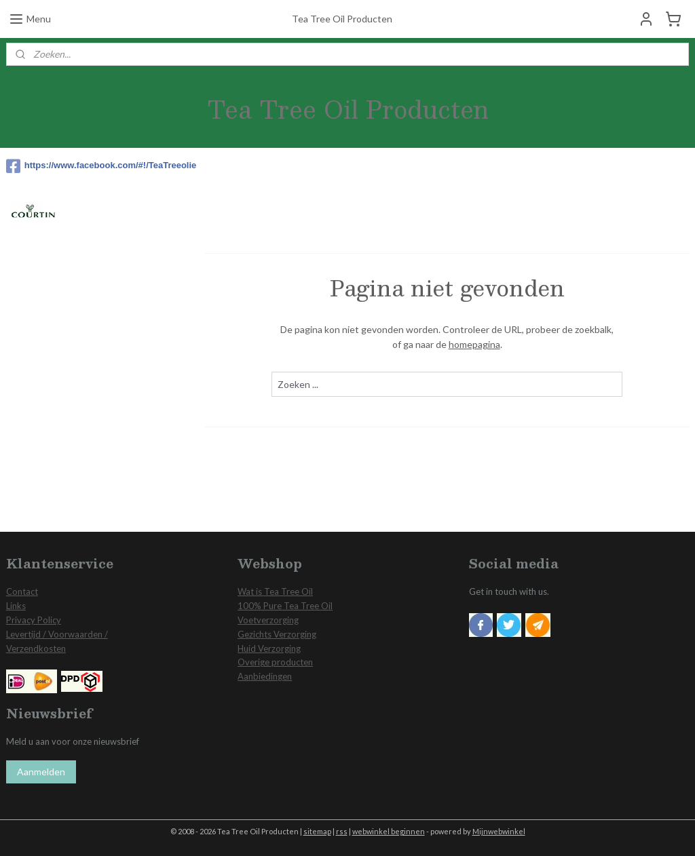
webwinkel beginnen (388, 831)
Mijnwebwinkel (498, 831)
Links (16, 605)
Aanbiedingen (265, 676)
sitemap (317, 831)
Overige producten (275, 662)
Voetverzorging (268, 620)
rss (342, 831)
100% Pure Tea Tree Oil (285, 605)
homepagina (474, 344)
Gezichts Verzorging (277, 634)
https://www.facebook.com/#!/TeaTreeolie (99, 166)
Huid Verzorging (269, 648)
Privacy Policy (33, 620)
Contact (22, 591)
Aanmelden (41, 771)
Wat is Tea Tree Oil (275, 591)
